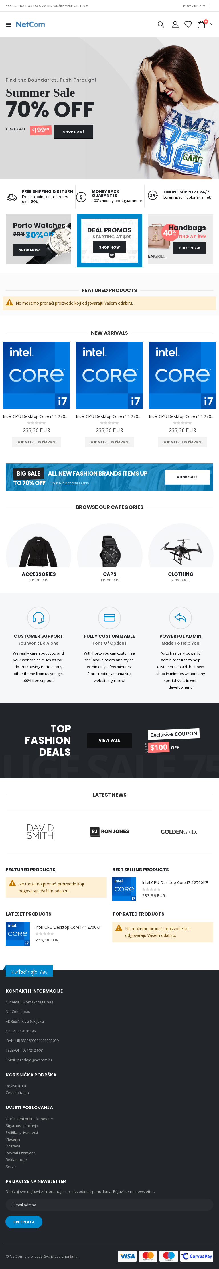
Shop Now (29, 250)
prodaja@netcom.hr (34, 1059)
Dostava (13, 1146)
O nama (12, 1002)
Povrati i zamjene (21, 1152)
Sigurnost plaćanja (22, 1125)
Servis (11, 1166)
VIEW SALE (109, 740)
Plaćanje (13, 1139)
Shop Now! (73, 131)
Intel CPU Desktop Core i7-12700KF (36, 416)
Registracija (16, 1085)
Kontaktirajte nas (38, 1002)
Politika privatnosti (22, 1132)
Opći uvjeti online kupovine (29, 1118)
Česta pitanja (17, 1092)
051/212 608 (33, 1050)
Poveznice (192, 5)
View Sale (187, 477)
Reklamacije (16, 1159)
